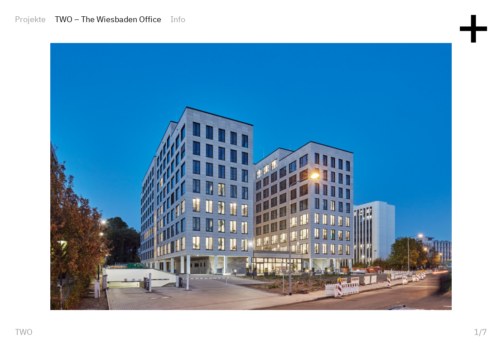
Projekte (30, 20)
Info (177, 20)
